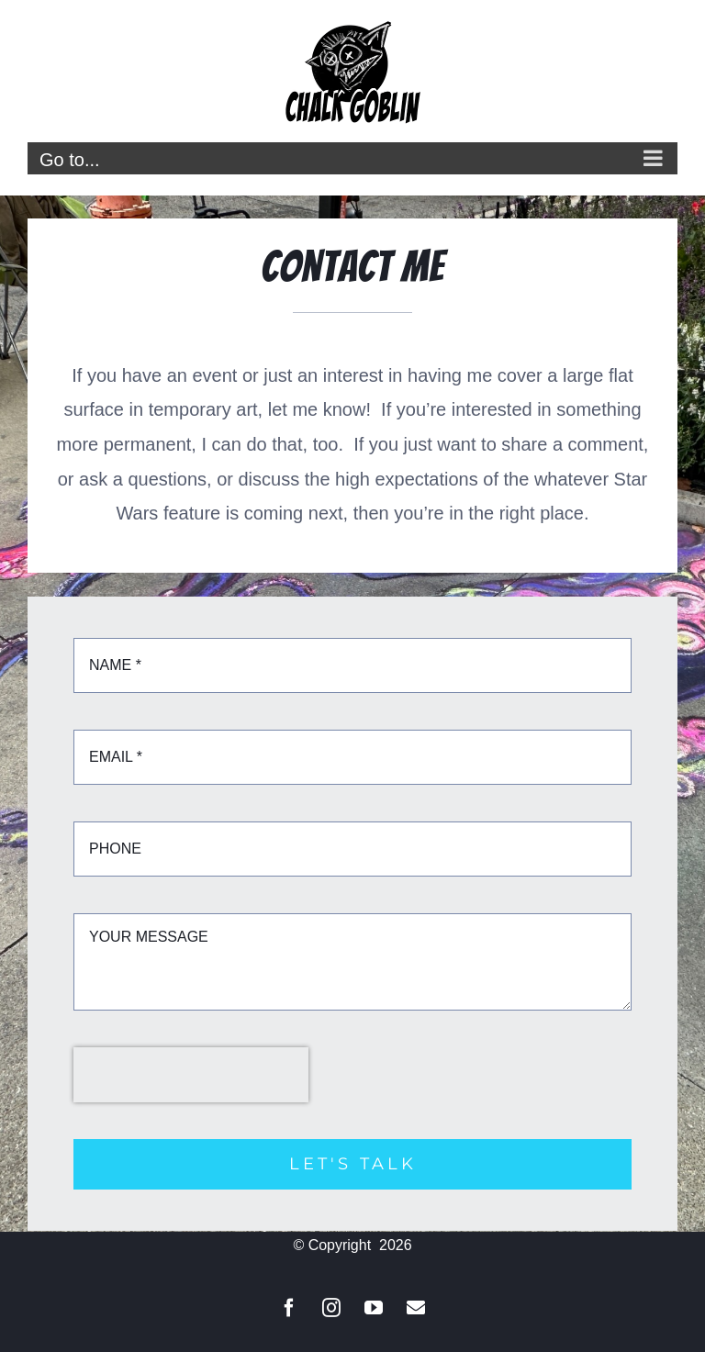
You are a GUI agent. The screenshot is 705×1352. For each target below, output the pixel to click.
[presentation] (190, 1074)
